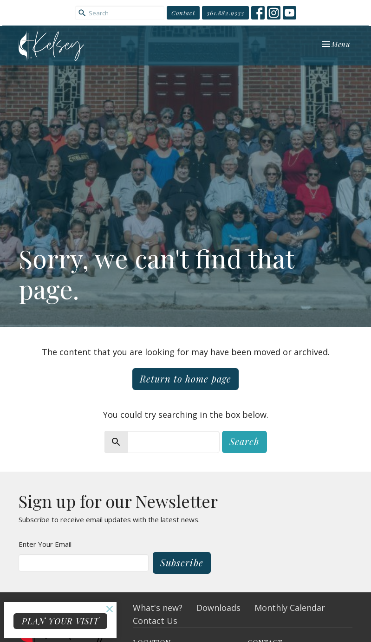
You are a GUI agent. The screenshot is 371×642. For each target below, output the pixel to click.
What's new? (157, 607)
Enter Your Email (45, 544)
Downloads (218, 607)
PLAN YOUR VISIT (60, 621)
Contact (183, 13)
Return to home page (185, 378)
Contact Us (155, 620)
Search (244, 441)
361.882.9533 (225, 13)
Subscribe (181, 562)
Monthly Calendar (289, 607)
